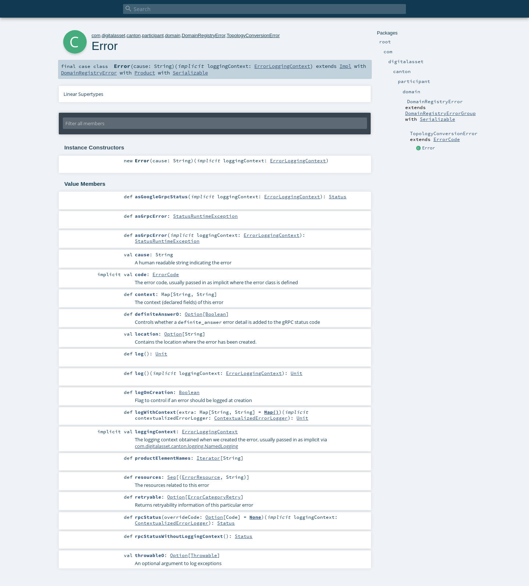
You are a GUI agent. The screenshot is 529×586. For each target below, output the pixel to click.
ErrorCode (446, 139)
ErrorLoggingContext (282, 66)
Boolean (215, 314)
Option (193, 314)
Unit (161, 354)
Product (144, 72)
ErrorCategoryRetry (214, 497)
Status (337, 196)
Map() (271, 412)
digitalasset (113, 35)
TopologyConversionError (253, 35)
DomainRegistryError (204, 35)
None (255, 517)
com (95, 35)
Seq (171, 477)
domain (172, 35)
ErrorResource (201, 477)
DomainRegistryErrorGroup (440, 113)
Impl (345, 66)
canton (134, 35)
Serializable (437, 119)
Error (428, 148)
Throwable (204, 555)
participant (153, 35)
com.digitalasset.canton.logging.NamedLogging (186, 446)
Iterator (208, 458)
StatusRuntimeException (205, 216)
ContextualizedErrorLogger (251, 418)
